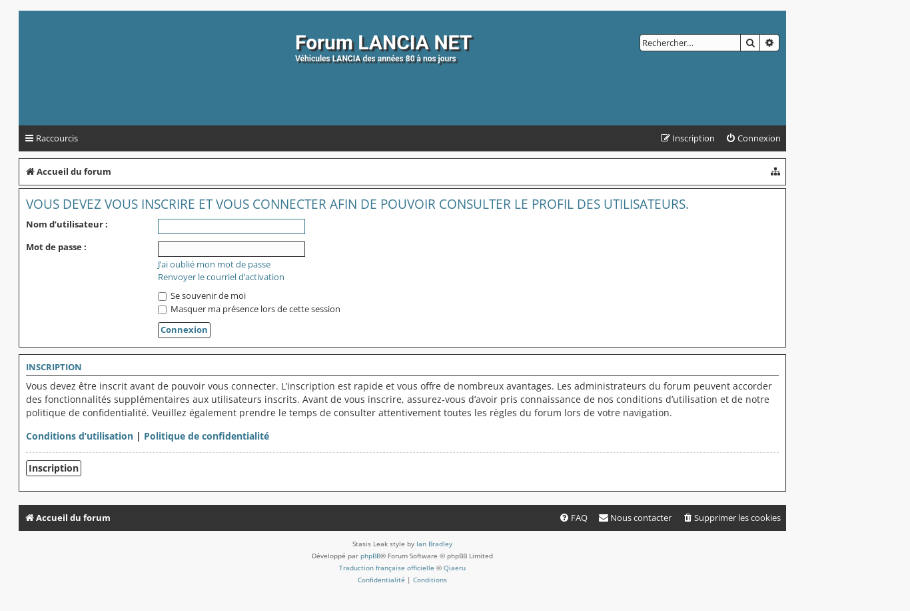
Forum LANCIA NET (383, 42)
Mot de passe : (56, 247)
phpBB (370, 555)
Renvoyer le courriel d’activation (221, 277)
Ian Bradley (434, 543)
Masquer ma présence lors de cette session (249, 309)
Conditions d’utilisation (79, 436)
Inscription (54, 468)
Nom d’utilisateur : (67, 224)
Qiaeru (455, 567)
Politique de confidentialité (206, 436)
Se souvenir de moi (202, 295)
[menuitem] (753, 138)
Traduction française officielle (386, 567)
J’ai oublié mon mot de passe (214, 264)
